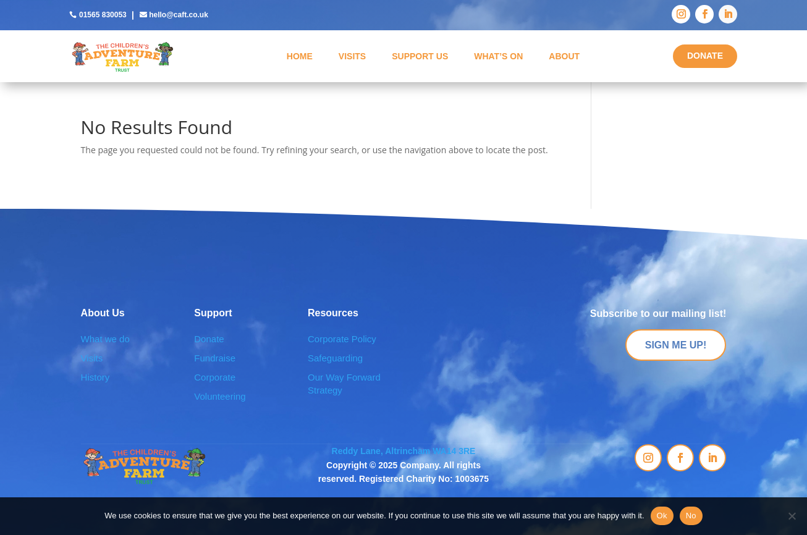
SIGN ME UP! (676, 345)
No (691, 515)
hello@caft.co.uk (178, 15)
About (564, 56)
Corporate (214, 377)
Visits (352, 56)
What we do (105, 339)
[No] (791, 516)
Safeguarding (335, 358)
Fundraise (214, 358)
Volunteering (219, 396)
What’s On (498, 56)
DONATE (705, 56)
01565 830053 (103, 15)
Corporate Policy (342, 339)
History (95, 377)
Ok (662, 515)
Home (300, 56)
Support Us (420, 56)
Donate (209, 339)
